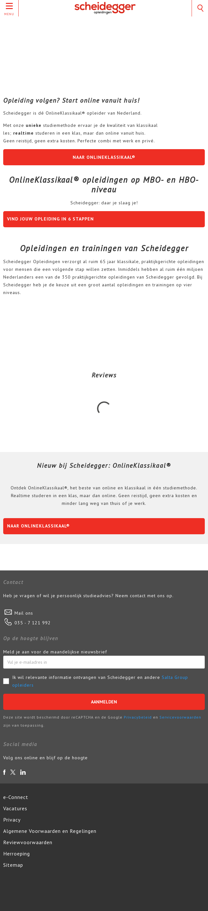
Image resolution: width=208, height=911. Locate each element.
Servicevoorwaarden (180, 717)
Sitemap (13, 865)
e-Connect (15, 797)
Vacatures (15, 808)
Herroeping (16, 853)
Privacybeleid (138, 717)
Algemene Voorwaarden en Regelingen (49, 831)
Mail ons (23, 613)
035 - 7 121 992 (32, 623)
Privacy (12, 819)
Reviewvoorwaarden (27, 842)
